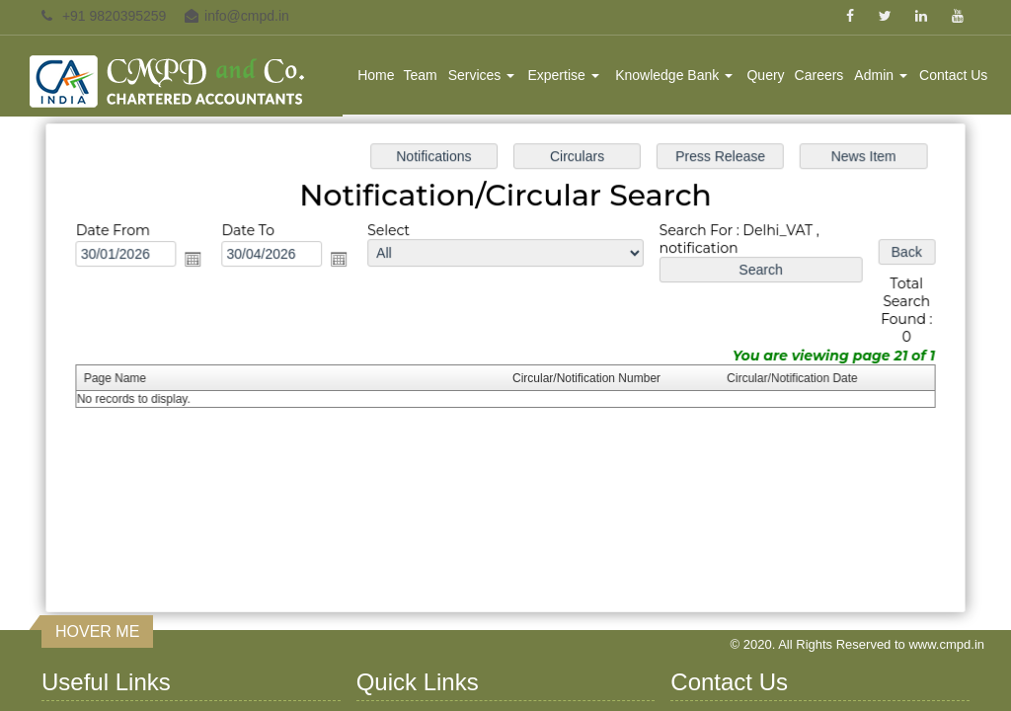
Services (481, 75)
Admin (880, 75)
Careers (819, 75)
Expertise (562, 75)
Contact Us (953, 75)
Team (420, 75)
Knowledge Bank (674, 75)
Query (765, 75)
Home (375, 75)
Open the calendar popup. (198, 261)
